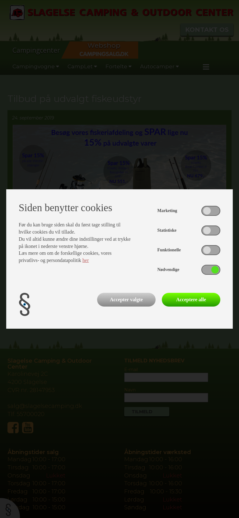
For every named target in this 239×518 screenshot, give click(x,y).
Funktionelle (169, 250)
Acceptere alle (191, 299)
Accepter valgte (126, 299)
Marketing (167, 210)
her (85, 260)
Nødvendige (168, 269)
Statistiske (166, 230)
